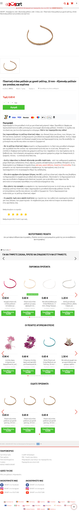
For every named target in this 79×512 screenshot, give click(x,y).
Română (20, 502)
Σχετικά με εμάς (5, 455)
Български (8, 502)
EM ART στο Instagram (9, 488)
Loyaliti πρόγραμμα (28, 455)
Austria (41, 502)
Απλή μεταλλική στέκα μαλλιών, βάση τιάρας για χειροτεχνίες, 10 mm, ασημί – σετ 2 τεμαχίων (69, 304)
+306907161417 (56, 8)
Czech (61, 502)
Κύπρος (57, 505)
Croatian (51, 502)
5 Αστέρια (26, 214)
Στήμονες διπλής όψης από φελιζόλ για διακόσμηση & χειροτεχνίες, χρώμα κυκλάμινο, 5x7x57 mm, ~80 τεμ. (29, 362)
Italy (17, 505)
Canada (41, 509)
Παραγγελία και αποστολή (30, 462)
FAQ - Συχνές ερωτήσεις (29, 457)
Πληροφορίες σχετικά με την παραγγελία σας (37, 460)
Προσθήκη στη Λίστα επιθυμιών (48, 88)
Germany (31, 502)
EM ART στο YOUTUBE (9, 492)
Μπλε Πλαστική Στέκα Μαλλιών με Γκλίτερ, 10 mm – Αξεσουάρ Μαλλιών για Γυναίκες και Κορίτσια (49, 362)
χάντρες (39, 165)
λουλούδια (67, 165)
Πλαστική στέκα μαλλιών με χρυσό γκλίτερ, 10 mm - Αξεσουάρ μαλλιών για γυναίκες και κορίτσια (10, 421)
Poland (26, 505)
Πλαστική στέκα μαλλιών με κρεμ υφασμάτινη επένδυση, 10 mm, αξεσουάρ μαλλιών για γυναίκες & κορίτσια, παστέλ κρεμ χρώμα (29, 304)
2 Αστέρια (13, 214)
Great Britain (69, 505)
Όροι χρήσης (4, 457)
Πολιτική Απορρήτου (7, 460)
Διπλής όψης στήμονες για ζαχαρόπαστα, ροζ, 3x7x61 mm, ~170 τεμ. (10, 362)
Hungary (71, 502)
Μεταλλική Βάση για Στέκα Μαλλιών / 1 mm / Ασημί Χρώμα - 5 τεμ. (49, 304)
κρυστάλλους (48, 165)
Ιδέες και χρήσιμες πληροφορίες (10, 474)
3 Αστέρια (17, 214)
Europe (8, 505)
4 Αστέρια (21, 214)
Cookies (2, 462)
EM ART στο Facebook (9, 485)
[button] (29, 317)
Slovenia (47, 505)
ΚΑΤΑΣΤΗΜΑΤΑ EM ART (7, 465)
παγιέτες (57, 165)
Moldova (52, 509)
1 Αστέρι (9, 214)
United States (29, 509)
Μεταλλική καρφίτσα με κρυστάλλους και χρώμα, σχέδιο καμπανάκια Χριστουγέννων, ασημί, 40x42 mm (69, 362)
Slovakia (36, 505)
